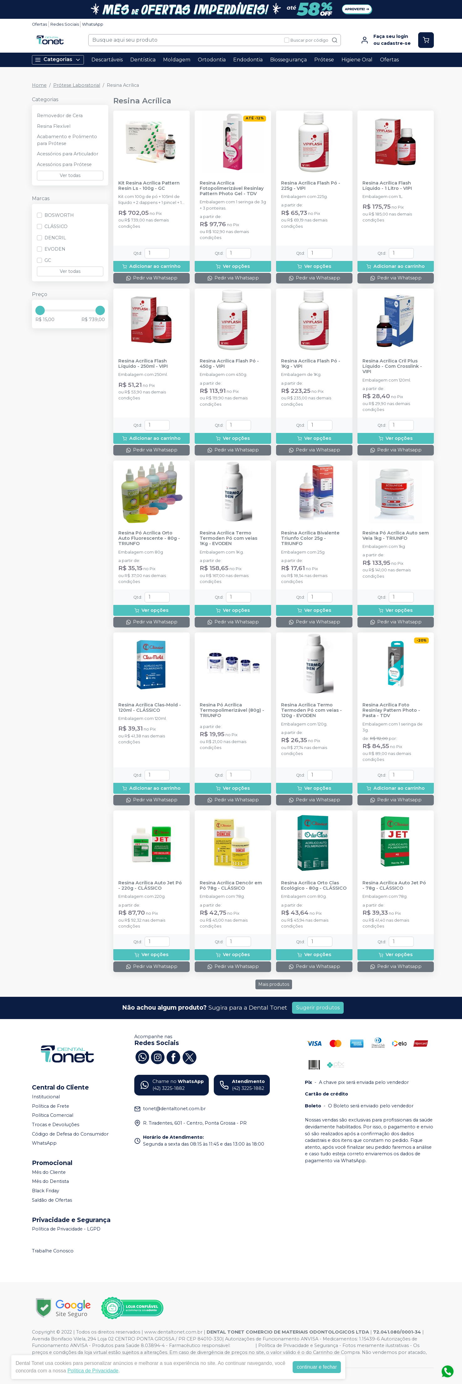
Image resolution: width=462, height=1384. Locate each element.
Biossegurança (288, 60)
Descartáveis (107, 60)
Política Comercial (52, 1115)
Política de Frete (50, 1106)
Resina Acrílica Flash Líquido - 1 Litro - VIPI (387, 185)
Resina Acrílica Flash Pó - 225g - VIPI (310, 185)
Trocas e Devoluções (55, 1124)
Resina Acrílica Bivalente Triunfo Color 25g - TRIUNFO (310, 538)
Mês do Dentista (50, 1181)
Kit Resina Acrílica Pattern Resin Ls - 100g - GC (149, 185)
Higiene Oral (356, 60)
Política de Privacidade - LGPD (66, 1229)
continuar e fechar (317, 1367)
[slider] (40, 310)
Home (39, 85)
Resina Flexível (53, 126)
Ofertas (39, 24)
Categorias (58, 59)
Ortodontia (212, 60)
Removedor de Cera (60, 115)
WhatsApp (92, 24)
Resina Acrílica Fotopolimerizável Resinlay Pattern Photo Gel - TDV (232, 188)
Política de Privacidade (92, 1370)
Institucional (46, 1097)
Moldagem (176, 60)
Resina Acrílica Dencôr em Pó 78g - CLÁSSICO (231, 885)
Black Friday (45, 1191)
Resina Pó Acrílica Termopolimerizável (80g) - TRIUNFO (232, 710)
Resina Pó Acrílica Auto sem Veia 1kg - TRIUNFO (395, 535)
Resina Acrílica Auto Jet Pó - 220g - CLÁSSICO (150, 885)
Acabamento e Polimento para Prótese (67, 140)
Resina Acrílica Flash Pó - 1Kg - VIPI (310, 363)
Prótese (324, 60)
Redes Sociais (64, 24)
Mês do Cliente (49, 1172)
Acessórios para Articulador (67, 154)
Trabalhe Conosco (53, 1251)
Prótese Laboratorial (76, 85)
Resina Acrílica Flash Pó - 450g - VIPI (229, 363)
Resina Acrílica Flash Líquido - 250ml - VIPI (143, 363)
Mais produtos (273, 984)
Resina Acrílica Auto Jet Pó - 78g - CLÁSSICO (394, 885)
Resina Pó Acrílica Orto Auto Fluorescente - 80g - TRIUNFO (149, 538)
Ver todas (70, 175)
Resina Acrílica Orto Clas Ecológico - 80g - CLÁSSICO (313, 885)
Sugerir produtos (318, 1008)
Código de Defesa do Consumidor (70, 1134)
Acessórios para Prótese (64, 164)
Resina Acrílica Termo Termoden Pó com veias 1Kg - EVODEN (228, 538)
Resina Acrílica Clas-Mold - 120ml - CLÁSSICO (149, 707)
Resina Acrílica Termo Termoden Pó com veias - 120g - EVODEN (311, 710)
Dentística (143, 60)
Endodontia (248, 60)
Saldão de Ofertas (52, 1200)
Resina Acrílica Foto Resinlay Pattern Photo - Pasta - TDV (391, 710)
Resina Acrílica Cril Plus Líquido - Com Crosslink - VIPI (392, 366)
